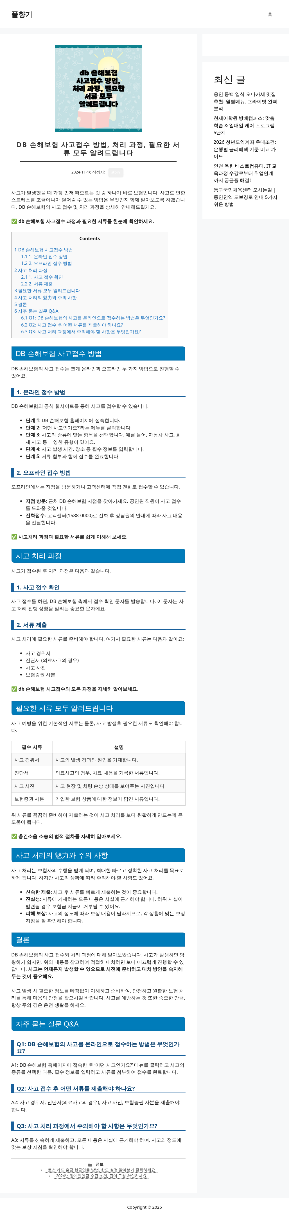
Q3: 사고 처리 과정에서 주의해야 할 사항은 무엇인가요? (81, 331)
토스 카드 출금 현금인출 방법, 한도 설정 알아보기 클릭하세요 (101, 1169)
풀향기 (21, 14)
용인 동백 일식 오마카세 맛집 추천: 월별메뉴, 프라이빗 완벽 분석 (245, 101)
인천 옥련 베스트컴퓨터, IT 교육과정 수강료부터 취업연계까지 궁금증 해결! (245, 173)
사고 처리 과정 (31, 270)
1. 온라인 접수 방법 (44, 256)
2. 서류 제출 (37, 284)
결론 (20, 304)
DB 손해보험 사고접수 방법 (43, 250)
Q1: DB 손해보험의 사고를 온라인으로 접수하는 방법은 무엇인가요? (93, 318)
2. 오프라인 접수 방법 (46, 263)
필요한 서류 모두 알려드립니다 (47, 290)
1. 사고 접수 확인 (42, 277)
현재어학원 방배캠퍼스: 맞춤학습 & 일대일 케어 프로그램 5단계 (244, 125)
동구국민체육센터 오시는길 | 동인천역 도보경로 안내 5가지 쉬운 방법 (245, 196)
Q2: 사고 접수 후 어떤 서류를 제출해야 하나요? (72, 325)
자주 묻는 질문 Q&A (36, 311)
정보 (99, 1164)
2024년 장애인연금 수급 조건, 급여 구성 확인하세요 (101, 1175)
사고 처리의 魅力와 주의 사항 (45, 297)
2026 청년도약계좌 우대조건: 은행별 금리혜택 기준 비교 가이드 (245, 149)
